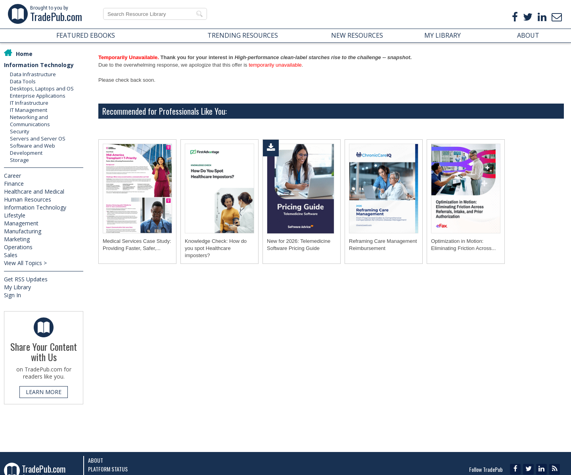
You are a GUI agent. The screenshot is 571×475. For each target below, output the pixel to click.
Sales (10, 255)
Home (24, 54)
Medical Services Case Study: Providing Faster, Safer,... (137, 244)
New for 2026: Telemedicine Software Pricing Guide (298, 244)
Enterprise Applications (37, 95)
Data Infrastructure (33, 74)
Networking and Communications (30, 120)
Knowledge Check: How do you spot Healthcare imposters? (216, 248)
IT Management (28, 109)
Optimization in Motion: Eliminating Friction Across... (463, 244)
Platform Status (108, 469)
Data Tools (23, 81)
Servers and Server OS (37, 138)
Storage (19, 159)
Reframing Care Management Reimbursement (383, 244)
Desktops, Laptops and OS (42, 88)
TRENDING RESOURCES (242, 35)
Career (12, 175)
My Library (17, 287)
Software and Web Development (32, 149)
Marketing (17, 239)
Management (21, 223)
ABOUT (528, 35)
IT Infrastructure (29, 102)
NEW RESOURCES (357, 35)
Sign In (12, 295)
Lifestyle (14, 215)
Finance (14, 183)
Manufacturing (22, 231)
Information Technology (39, 65)
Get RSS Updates (26, 279)
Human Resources (27, 199)
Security (19, 131)
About (95, 460)
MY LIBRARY (442, 35)
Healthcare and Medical (34, 191)
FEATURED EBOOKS (85, 35)
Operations (18, 247)
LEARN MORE (43, 392)
